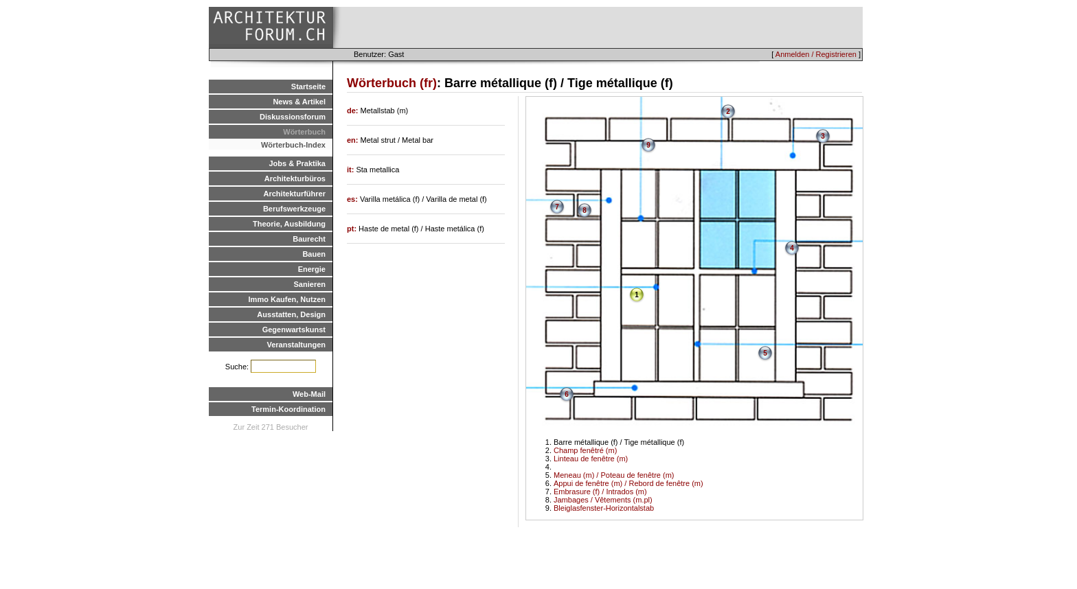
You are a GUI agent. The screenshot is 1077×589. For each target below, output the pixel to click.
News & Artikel (299, 101)
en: (354, 140)
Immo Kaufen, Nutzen (287, 299)
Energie (312, 269)
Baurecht (309, 239)
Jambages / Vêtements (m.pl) (603, 500)
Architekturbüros (295, 178)
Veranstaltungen (296, 344)
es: (353, 199)
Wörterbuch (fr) (392, 83)
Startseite (308, 86)
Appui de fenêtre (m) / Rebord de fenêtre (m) (628, 483)
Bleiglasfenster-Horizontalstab (604, 508)
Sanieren (310, 284)
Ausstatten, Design (291, 314)
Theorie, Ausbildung (289, 224)
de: (354, 110)
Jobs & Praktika (297, 163)
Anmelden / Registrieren (816, 54)
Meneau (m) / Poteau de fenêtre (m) (614, 475)
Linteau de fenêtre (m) (591, 458)
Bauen (314, 254)
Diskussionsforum (293, 117)
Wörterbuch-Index (293, 145)
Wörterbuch (304, 132)
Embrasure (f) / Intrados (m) (600, 491)
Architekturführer (295, 193)
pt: (353, 228)
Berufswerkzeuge (294, 209)
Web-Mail (309, 394)
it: (351, 169)
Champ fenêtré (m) (585, 450)
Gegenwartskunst (294, 329)
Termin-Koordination (288, 409)
